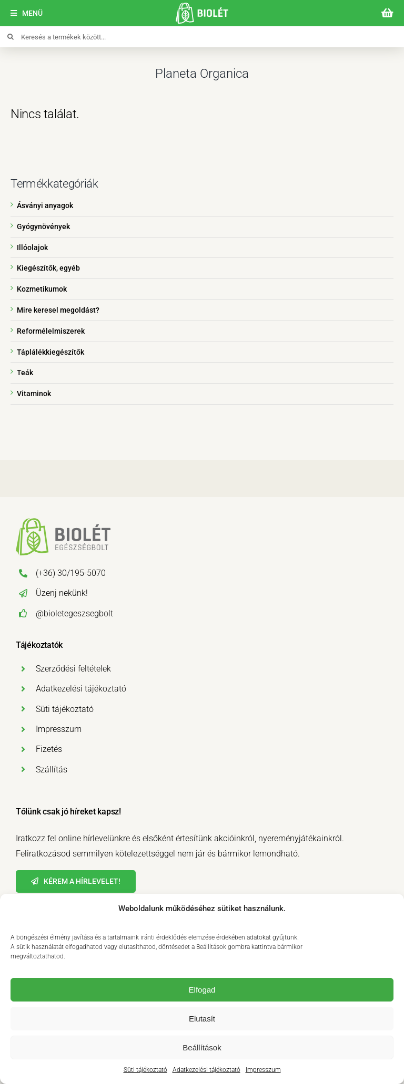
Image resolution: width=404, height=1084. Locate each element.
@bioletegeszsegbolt (74, 613)
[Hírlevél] (76, 881)
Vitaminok (34, 393)
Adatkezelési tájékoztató (206, 1069)
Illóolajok (32, 247)
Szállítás (51, 770)
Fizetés (49, 749)
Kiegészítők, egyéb (48, 268)
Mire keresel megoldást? (58, 310)
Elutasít (202, 1018)
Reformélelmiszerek (51, 331)
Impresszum (263, 1069)
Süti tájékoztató (145, 1069)
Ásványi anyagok (45, 205)
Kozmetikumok (42, 289)
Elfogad (202, 989)
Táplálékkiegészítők (50, 352)
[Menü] (27, 13)
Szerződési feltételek (73, 669)
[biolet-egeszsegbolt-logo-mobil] (202, 7)
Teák (25, 372)
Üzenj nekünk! (62, 593)
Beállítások (202, 1047)
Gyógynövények (43, 226)
